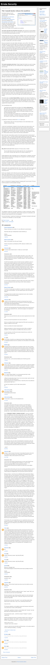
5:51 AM (6, 342)
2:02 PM (6, 587)
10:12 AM (6, 457)
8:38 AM (6, 387)
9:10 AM (6, 649)
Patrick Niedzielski (8, 227)
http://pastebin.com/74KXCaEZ (8, 16)
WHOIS (5, 344)
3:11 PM (6, 400)
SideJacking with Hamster (42, 52)
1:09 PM (6, 394)
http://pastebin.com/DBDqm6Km (8, 19)
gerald (5, 565)
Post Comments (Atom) (21, 661)
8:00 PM (6, 245)
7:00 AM (6, 557)
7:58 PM (6, 237)
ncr (5, 337)
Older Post (33, 657)
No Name (6, 634)
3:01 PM (6, 525)
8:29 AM (6, 370)
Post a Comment (6, 652)
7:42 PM (6, 637)
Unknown (6, 248)
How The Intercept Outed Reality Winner (45, 31)
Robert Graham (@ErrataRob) (42, 12)
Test (5, 553)
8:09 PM (6, 251)
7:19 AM (6, 360)
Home (19, 657)
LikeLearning (7, 389)
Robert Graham (7, 239)
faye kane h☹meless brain (10, 630)
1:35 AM (6, 579)
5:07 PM (6, 631)
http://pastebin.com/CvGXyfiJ (7, 21)
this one (18, 119)
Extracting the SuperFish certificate (46, 42)
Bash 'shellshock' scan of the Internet (46, 72)
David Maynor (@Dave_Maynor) (43, 14)
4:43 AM (6, 551)
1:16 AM (6, 545)
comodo (6, 221)
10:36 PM (6, 297)
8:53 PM (6, 284)
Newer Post (4, 657)
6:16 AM (6, 354)
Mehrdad (6, 372)
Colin (5, 528)
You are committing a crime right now (43, 21)
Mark (5, 640)
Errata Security (9, 4)
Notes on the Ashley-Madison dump (43, 113)
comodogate (11, 221)
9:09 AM (6, 643)
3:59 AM (6, 335)
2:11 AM (6, 311)
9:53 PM (6, 448)
